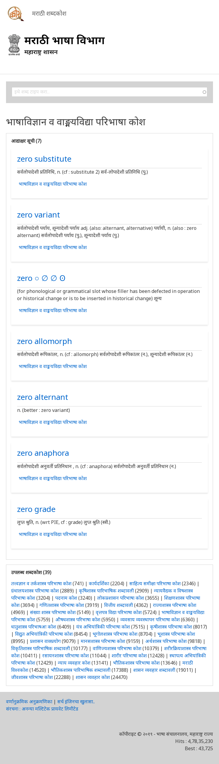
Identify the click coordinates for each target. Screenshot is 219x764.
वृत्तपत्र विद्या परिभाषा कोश (119, 612)
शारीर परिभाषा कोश (129, 655)
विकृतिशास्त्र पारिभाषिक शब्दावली (41, 648)
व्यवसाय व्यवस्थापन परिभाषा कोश (150, 619)
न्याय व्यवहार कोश (74, 662)
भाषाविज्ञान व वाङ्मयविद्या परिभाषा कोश (53, 184)
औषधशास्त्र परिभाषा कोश (77, 619)
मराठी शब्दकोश (49, 13)
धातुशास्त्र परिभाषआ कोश (33, 626)
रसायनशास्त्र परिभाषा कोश (65, 655)
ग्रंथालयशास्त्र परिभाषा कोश (35, 590)
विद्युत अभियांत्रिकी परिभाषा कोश (44, 634)
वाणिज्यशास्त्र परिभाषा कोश (117, 648)
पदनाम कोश (66, 598)
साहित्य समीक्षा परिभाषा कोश (155, 583)
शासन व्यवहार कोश (93, 677)
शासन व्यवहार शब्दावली (154, 670)
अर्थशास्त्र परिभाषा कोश (166, 641)
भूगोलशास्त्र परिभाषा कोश (115, 634)
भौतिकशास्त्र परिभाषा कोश (136, 662)
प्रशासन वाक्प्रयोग (45, 641)
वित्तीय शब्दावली (118, 605)
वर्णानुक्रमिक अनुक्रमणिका (29, 701)
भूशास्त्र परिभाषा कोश (176, 634)
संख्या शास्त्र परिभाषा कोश (53, 612)
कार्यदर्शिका (99, 583)
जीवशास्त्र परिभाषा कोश (32, 677)
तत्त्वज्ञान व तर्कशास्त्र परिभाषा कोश (41, 583)
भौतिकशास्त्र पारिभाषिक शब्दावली (80, 670)
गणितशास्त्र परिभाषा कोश (62, 605)
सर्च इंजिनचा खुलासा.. (76, 701)
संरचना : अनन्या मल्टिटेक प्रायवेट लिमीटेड (42, 708)
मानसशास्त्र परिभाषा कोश (103, 641)
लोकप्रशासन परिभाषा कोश (120, 598)
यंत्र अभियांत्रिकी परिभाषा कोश (103, 626)
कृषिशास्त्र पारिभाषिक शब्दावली (106, 590)
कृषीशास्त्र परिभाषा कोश (171, 626)
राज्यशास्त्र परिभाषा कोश (174, 605)
